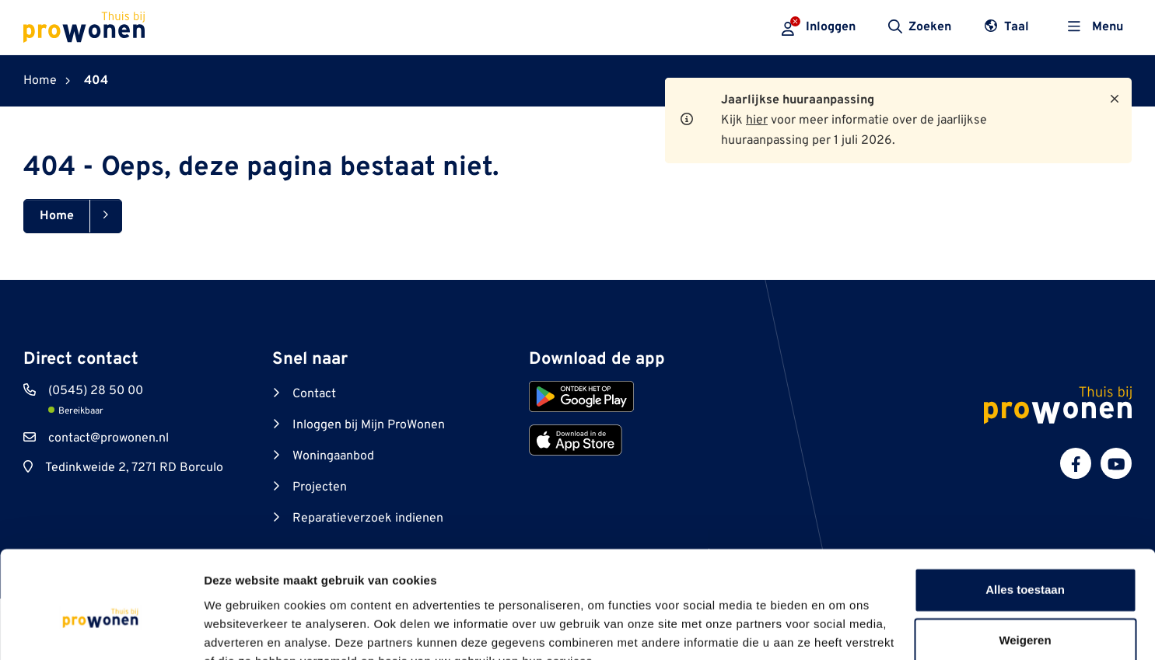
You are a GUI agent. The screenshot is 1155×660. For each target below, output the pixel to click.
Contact (314, 394)
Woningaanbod (333, 456)
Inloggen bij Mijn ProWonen (368, 425)
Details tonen (241, 629)
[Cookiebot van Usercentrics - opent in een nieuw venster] (101, 629)
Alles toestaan (1025, 515)
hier (757, 120)
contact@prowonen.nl (108, 438)
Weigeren (1025, 565)
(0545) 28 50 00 (95, 391)
